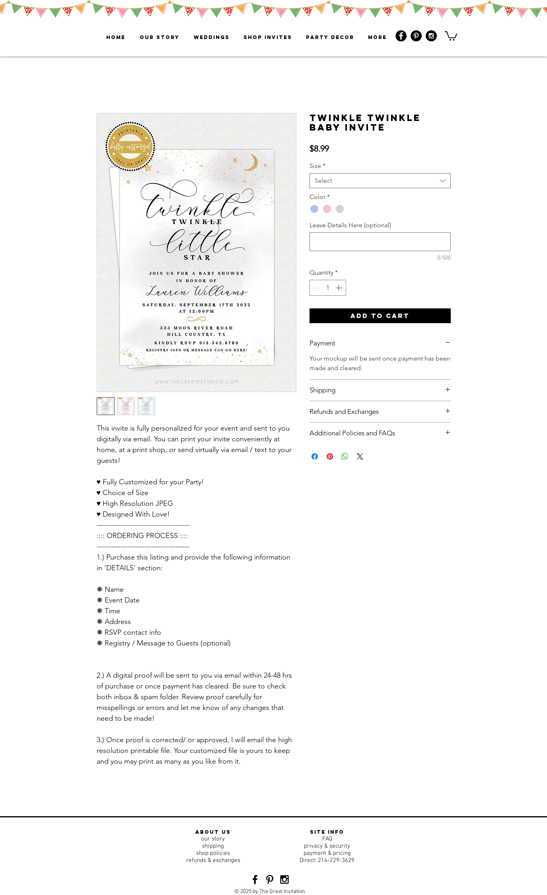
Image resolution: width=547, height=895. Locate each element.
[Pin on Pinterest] (330, 456)
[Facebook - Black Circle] (401, 35)
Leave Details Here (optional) (350, 225)
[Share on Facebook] (314, 456)
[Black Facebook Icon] (255, 879)
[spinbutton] (328, 287)
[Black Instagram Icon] (284, 879)
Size (317, 166)
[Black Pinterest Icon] (270, 879)
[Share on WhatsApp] (345, 456)
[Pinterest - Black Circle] (416, 35)
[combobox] (380, 180)
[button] (451, 35)
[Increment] (339, 287)
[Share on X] (360, 456)
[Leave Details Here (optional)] (380, 242)
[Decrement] (316, 287)
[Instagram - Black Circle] (431, 35)
